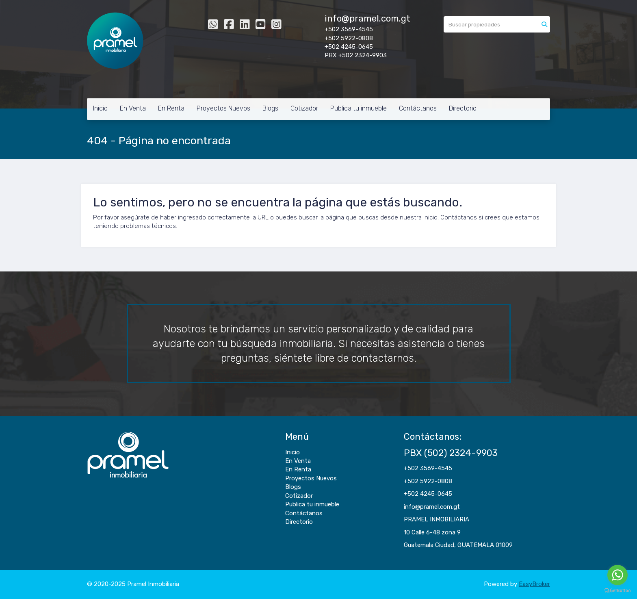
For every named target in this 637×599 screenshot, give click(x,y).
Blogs (270, 108)
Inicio (100, 108)
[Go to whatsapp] (617, 575)
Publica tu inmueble (358, 108)
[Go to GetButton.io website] (617, 590)
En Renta (171, 108)
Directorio (463, 108)
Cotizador (304, 108)
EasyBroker (534, 584)
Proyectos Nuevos (223, 108)
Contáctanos (418, 108)
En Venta (133, 108)
